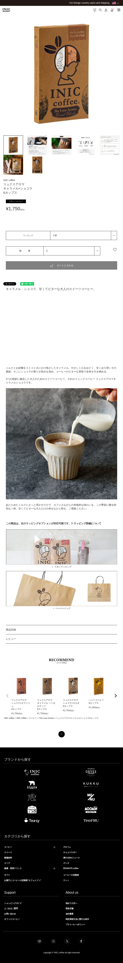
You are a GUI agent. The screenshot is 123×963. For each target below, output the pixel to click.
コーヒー (33, 718)
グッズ (66, 863)
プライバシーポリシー (75, 924)
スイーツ (8, 852)
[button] (7, 695)
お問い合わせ (10, 914)
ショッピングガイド (13, 903)
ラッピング (28, 235)
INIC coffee (9, 718)
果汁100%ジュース (71, 858)
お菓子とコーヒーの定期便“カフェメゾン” (22, 880)
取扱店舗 (69, 908)
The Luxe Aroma (46, 718)
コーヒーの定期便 (71, 875)
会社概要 (69, 914)
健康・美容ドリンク (13, 868)
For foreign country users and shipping (89, 3)
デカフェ (67, 847)
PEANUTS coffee (70, 868)
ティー (66, 880)
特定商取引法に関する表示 (77, 919)
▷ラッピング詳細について (86, 523)
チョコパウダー (70, 852)
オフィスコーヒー (12, 919)
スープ (7, 863)
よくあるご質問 (11, 908)
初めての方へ (71, 903)
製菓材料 (8, 858)
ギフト (7, 875)
